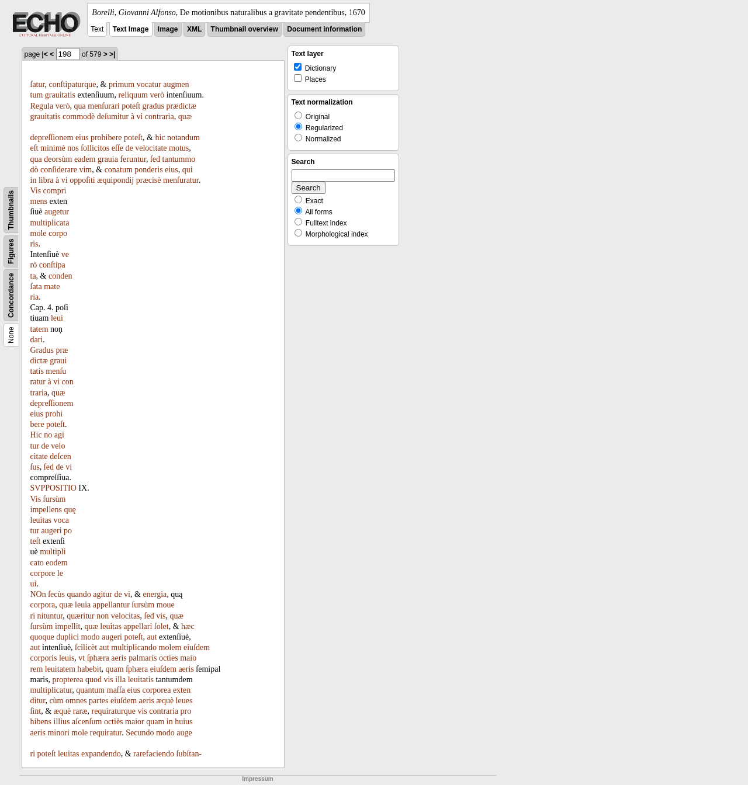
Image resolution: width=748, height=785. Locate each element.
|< (45, 54)
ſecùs (56, 594)
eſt (34, 148)
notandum (183, 137)
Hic (36, 434)
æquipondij (115, 180)
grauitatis (60, 95)
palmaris (143, 658)
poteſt (131, 106)
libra (46, 180)
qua (80, 106)
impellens (46, 509)
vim (85, 169)
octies (168, 658)
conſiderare (58, 169)
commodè (79, 116)
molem (170, 647)
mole (38, 233)
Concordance (11, 295)
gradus (153, 106)
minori (58, 732)
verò (157, 95)
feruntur (133, 159)
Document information (324, 29)
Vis (35, 190)
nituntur (50, 616)
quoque (42, 637)
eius (82, 137)
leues (184, 700)
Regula (42, 106)
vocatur (149, 84)
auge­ (184, 732)
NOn (38, 594)
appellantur (111, 604)
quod (93, 679)
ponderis (148, 169)
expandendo (101, 753)
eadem (85, 159)
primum (121, 84)
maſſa (116, 690)
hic (160, 137)
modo (90, 637)
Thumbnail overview (244, 29)
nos (72, 148)
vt (81, 658)
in (33, 180)
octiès (113, 721)
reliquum (133, 95)
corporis (43, 658)
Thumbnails (11, 210)
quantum (90, 690)
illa (120, 679)
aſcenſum (87, 721)
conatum (119, 169)
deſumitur (113, 116)
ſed (155, 159)
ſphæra (98, 658)
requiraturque (114, 711)
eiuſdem (196, 647)
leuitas (41, 520)
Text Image (131, 29)
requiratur (106, 732)
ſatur (37, 84)
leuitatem (60, 669)
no (48, 434)
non (102, 616)
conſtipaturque (72, 84)
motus (179, 148)
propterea (68, 679)
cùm (56, 700)
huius (183, 721)
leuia (83, 604)
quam (115, 669)
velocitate (151, 148)
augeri (51, 530)
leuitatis (141, 679)
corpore (43, 573)
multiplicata (50, 222)
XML (194, 29)
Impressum (257, 779)
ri (33, 753)
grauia (108, 159)
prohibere (106, 137)
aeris (118, 658)
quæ (185, 116)
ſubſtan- (189, 753)
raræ (80, 711)
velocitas (125, 616)
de (129, 148)
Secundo (140, 732)
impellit (68, 626)
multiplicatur (51, 690)
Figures (11, 251)
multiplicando (134, 647)
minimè (52, 148)
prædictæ (181, 106)
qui (187, 169)
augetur (56, 211)
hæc (188, 626)
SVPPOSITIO (53, 488)
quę (69, 509)
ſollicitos (95, 148)
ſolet (161, 626)
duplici (67, 637)
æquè (165, 700)
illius (62, 721)
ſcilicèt (86, 647)
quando (79, 594)
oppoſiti (82, 180)
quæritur (80, 616)
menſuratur (181, 180)
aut (152, 637)
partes (98, 700)
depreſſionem (52, 137)
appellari (137, 626)
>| (112, 54)
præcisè (148, 180)
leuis (66, 658)
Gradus (42, 350)
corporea (156, 690)
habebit (89, 669)
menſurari (103, 106)
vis (160, 616)
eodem (56, 562)
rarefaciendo (153, 753)
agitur (102, 594)
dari (36, 339)
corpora (43, 604)
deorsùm (58, 159)
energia (155, 594)
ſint (35, 711)
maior (134, 721)
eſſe (117, 148)
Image (168, 29)
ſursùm (54, 499)
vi (139, 116)
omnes (76, 700)
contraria (159, 116)
